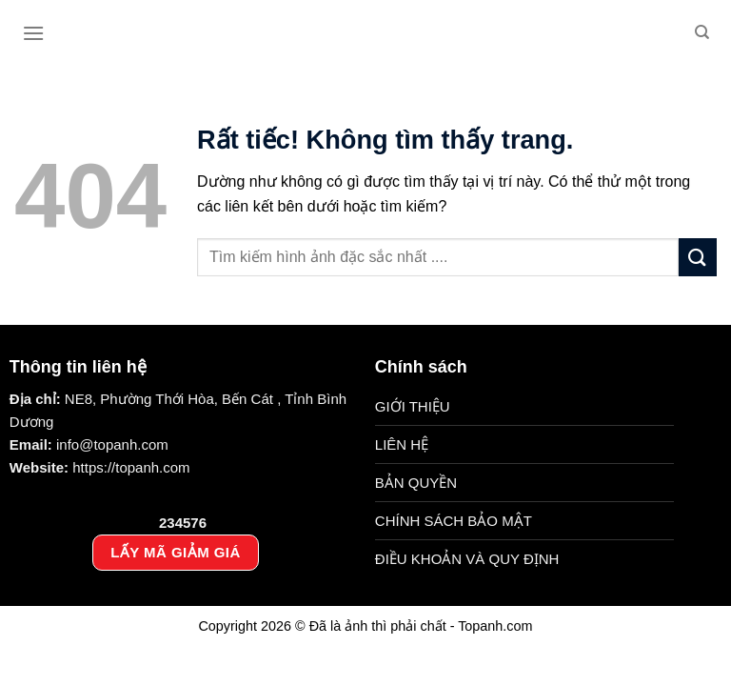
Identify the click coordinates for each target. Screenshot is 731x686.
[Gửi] (698, 256)
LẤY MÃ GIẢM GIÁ (175, 552)
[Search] (702, 32)
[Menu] (33, 33)
